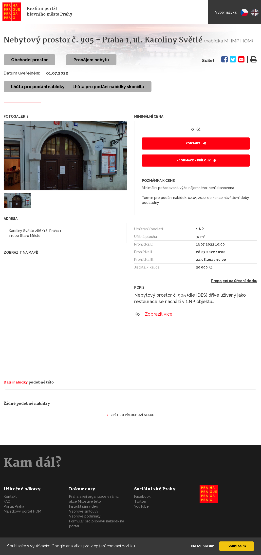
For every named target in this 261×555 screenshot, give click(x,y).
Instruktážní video (83, 506)
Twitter (140, 501)
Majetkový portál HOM (22, 511)
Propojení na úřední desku (234, 281)
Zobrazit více (158, 314)
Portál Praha (14, 506)
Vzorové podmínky (85, 516)
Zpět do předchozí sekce (132, 415)
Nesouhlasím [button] (202, 546)
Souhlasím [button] (236, 546)
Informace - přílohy (193, 160)
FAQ (7, 501)
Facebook (142, 496)
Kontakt (193, 143)
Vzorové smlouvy (83, 511)
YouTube (141, 506)
